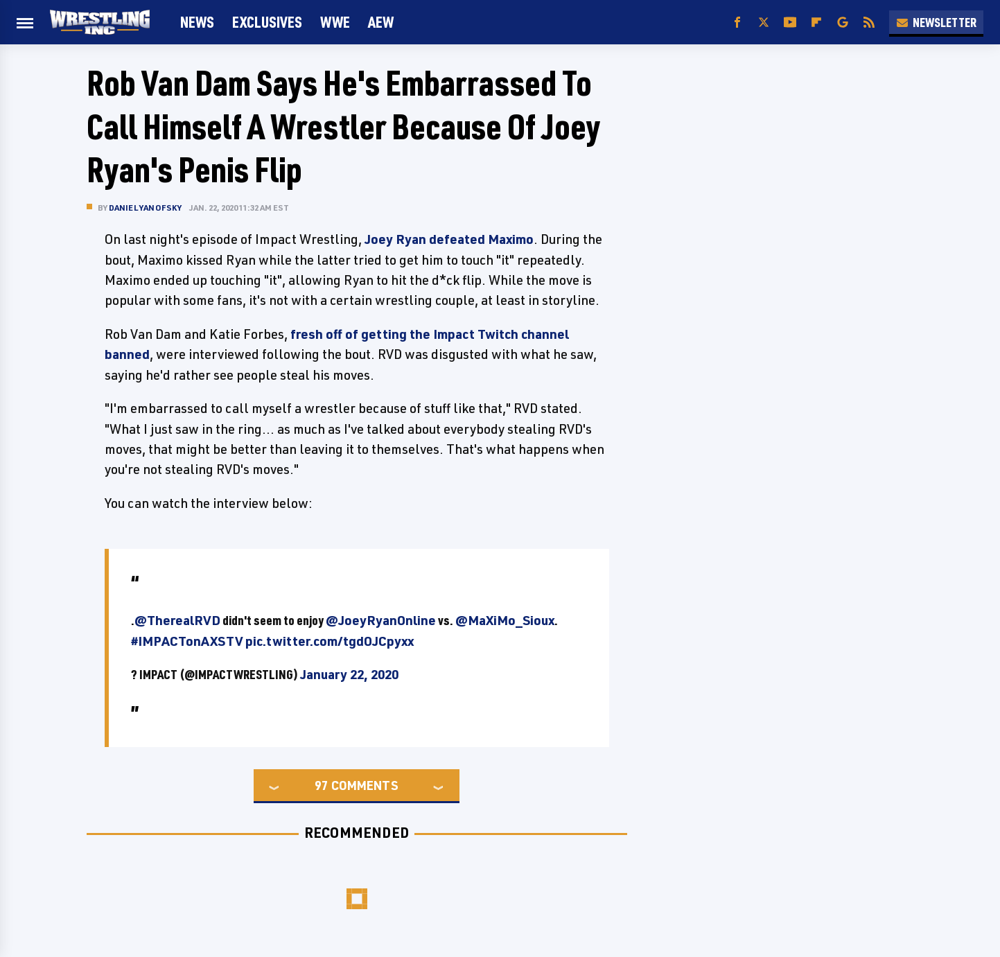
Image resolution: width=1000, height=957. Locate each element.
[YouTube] (790, 22)
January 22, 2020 (349, 674)
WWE (335, 21)
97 (321, 785)
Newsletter (936, 22)
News (197, 21)
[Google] (842, 22)
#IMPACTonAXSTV (187, 641)
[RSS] (869, 22)
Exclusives (267, 21)
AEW (381, 21)
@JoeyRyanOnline (381, 620)
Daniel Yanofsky (145, 207)
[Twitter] (763, 22)
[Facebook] (737, 22)
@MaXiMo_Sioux (504, 620)
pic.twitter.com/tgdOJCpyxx (329, 641)
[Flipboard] (816, 22)
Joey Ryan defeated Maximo (449, 239)
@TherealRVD (177, 620)
